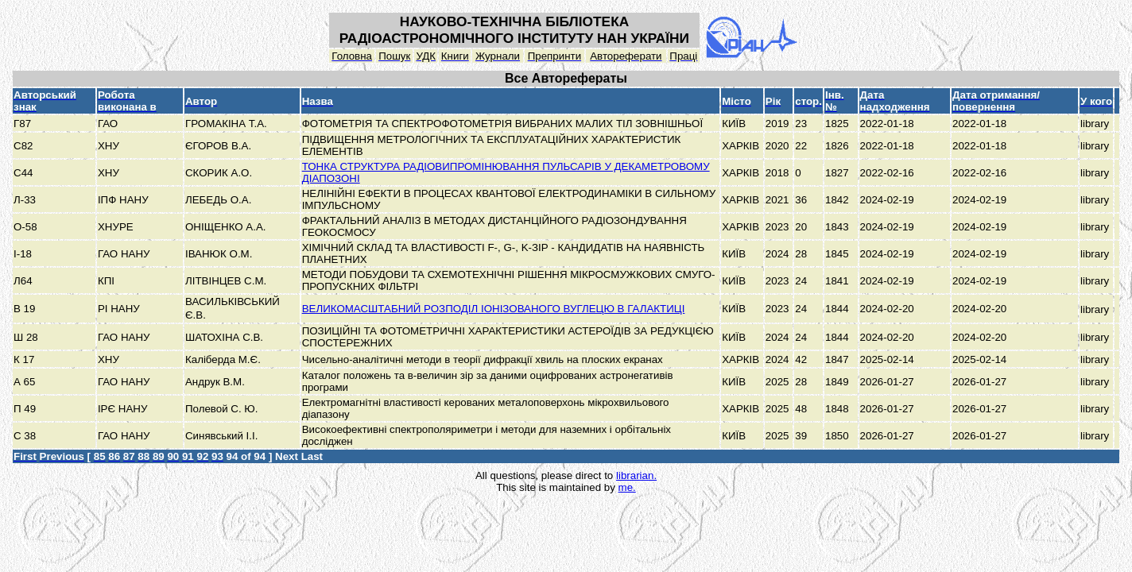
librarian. (636, 475)
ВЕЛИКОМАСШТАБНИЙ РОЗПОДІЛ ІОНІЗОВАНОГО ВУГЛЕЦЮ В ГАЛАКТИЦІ (493, 309)
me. (627, 487)
